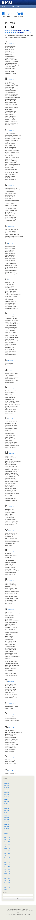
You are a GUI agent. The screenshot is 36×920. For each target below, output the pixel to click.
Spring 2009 (7, 873)
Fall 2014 (6, 806)
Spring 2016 (7, 857)
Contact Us (9, 914)
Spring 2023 (7, 841)
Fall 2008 (6, 819)
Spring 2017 (7, 855)
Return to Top (11, 43)
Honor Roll (12, 13)
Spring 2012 (7, 866)
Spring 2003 (7, 887)
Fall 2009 (6, 817)
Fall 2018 (6, 796)
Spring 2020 (7, 848)
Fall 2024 (6, 783)
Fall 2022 (6, 787)
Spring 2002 (7, 889)
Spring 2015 (7, 860)
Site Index (27, 914)
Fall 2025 (6, 781)
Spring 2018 (7, 853)
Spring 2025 (7, 837)
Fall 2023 (6, 785)
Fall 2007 (6, 821)
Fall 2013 (6, 808)
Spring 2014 (7, 862)
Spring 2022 (7, 844)
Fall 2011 (6, 812)
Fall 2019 (6, 794)
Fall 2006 (6, 824)
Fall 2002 (6, 833)
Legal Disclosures (18, 914)
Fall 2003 (6, 831)
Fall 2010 (6, 815)
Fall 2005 (6, 826)
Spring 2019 (7, 850)
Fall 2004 (6, 828)
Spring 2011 (7, 869)
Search (18, 898)
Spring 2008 (7, 876)
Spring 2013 (7, 864)
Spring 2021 (7, 846)
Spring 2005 (7, 882)
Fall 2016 (6, 801)
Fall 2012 (6, 810)
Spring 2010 (7, 871)
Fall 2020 (6, 792)
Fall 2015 (6, 803)
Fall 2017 (6, 799)
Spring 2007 (7, 878)
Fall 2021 (6, 790)
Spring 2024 (7, 839)
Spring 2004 (7, 885)
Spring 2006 (7, 880)
